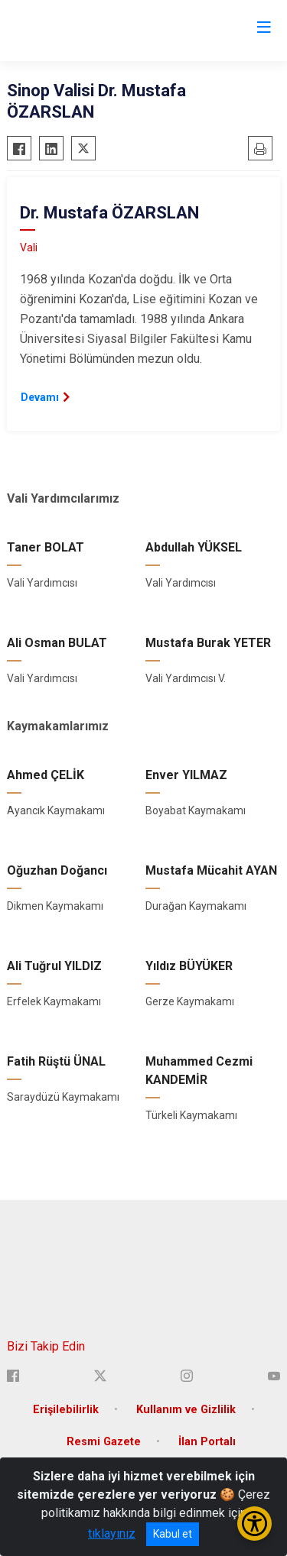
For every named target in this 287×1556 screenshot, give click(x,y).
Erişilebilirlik (66, 1409)
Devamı (40, 397)
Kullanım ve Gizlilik (186, 1409)
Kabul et (172, 1534)
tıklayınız (111, 1533)
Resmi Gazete (104, 1441)
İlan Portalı (207, 1441)
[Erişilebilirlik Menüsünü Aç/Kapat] (254, 1523)
